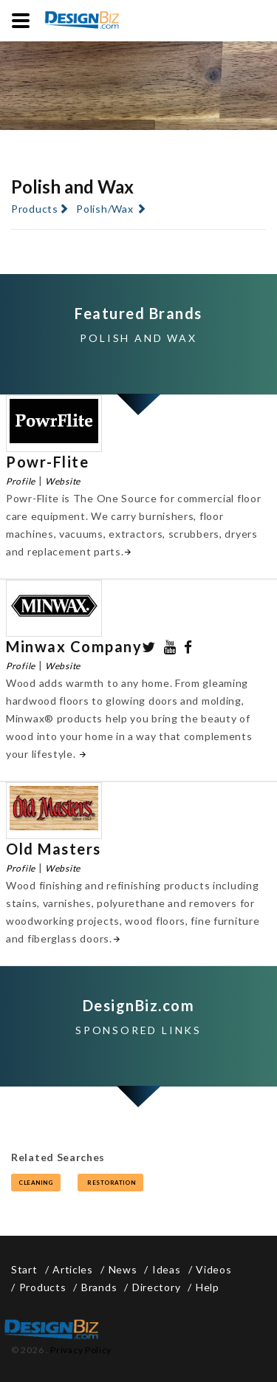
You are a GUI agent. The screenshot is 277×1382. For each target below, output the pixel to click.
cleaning (36, 1183)
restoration (110, 1183)
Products (34, 208)
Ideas (166, 1269)
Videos (213, 1269)
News (123, 1269)
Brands (99, 1287)
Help (207, 1287)
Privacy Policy (81, 1349)
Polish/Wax (104, 208)
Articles (72, 1269)
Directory (156, 1287)
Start (24, 1269)
